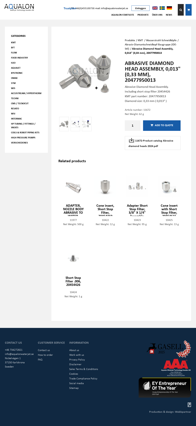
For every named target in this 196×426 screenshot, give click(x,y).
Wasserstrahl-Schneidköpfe (161, 40)
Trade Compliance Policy (83, 378)
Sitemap (74, 388)
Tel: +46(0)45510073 (82, 8)
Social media (76, 383)
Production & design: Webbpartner (170, 412)
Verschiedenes (19, 142)
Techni (15, 98)
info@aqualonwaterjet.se (19, 354)
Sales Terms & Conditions (83, 369)
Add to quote (161, 125)
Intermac (16, 118)
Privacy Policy (77, 359)
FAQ (40, 359)
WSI (13, 113)
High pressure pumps (23, 137)
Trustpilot (70, 8)
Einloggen (140, 8)
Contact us (44, 350)
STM (13, 83)
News (169, 14)
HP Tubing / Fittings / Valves (23, 125)
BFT (13, 47)
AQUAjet (16, 67)
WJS (13, 88)
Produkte (143, 14)
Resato (15, 108)
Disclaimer (75, 364)
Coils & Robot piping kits (25, 132)
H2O (13, 62)
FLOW (14, 52)
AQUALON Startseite (122, 14)
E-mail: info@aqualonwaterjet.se (110, 8)
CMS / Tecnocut (20, 103)
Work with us (76, 355)
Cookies (73, 374)
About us (74, 350)
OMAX (14, 78)
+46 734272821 (13, 350)
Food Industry (19, 57)
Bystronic (17, 72)
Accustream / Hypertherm (26, 93)
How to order (45, 355)
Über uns (157, 14)
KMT (13, 42)
